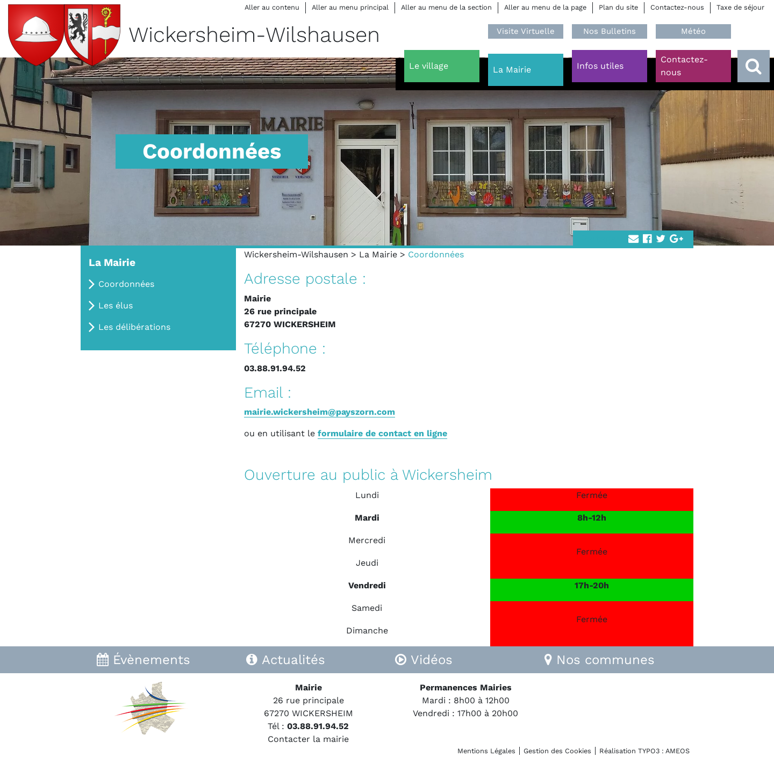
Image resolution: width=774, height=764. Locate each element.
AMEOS (677, 751)
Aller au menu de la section (446, 7)
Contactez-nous (677, 7)
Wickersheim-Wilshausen (296, 254)
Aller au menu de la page (545, 7)
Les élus (115, 305)
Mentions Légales (486, 751)
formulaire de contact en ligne (382, 433)
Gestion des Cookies (557, 751)
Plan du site (618, 7)
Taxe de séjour (740, 7)
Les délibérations (134, 327)
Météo (693, 31)
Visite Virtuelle (526, 31)
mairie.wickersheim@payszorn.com (319, 412)
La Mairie (378, 254)
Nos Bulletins (609, 31)
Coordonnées (126, 284)
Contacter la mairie (308, 739)
